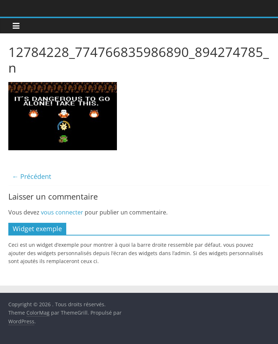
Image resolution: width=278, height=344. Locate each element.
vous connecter (62, 212)
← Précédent (31, 176)
